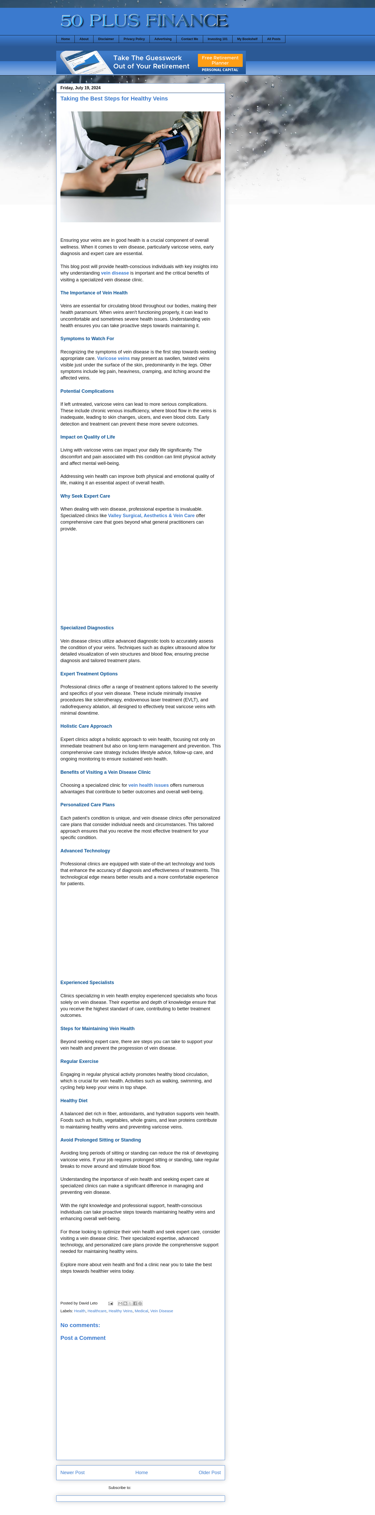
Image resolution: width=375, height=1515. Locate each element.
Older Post (210, 1472)
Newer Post (72, 1472)
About (84, 39)
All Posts (273, 39)
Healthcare (97, 1311)
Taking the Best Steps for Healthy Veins (114, 98)
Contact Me (189, 39)
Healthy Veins (121, 1311)
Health (79, 1311)
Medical (141, 1311)
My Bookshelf (247, 39)
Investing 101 (218, 39)
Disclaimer (106, 39)
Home (65, 39)
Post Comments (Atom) (152, 1487)
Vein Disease (161, 1311)
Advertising (163, 39)
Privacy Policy (134, 39)
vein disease (115, 273)
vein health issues (148, 785)
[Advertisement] (140, 581)
